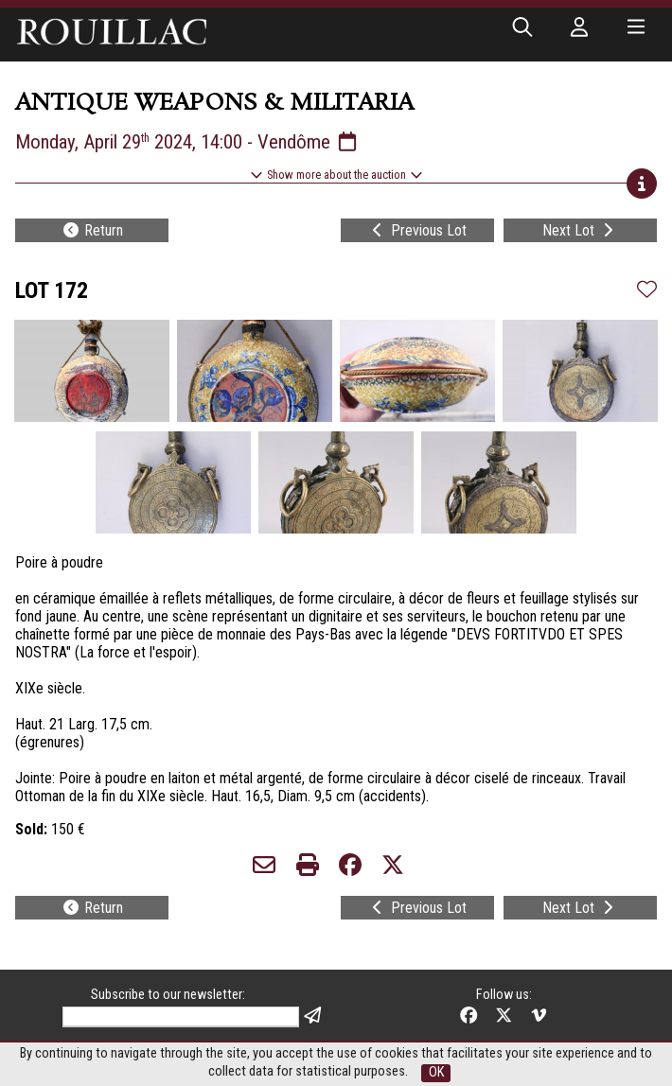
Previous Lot (417, 230)
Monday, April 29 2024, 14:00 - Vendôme (187, 142)
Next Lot (579, 230)
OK (436, 1072)
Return (92, 230)
